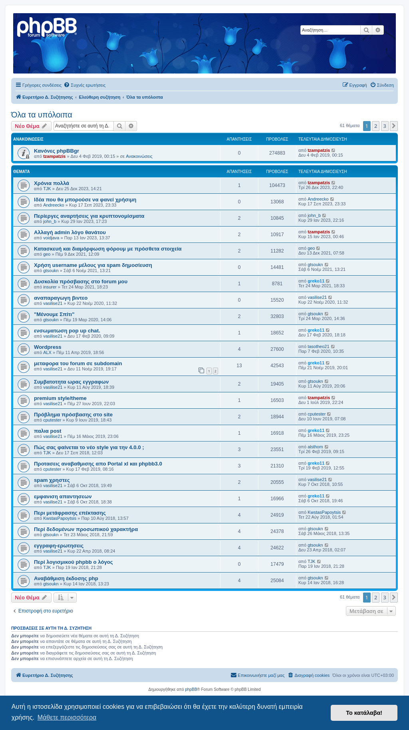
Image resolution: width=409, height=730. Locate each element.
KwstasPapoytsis (59, 518)
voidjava (51, 237)
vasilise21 (52, 303)
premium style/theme (60, 398)
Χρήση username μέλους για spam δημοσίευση (93, 265)
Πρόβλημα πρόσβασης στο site (73, 415)
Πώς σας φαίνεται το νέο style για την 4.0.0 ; (89, 447)
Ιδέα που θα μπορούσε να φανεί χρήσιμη (85, 200)
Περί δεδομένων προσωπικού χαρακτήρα (86, 529)
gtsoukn (51, 270)
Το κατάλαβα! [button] (364, 713)
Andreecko (53, 205)
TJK (47, 188)
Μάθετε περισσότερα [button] (67, 717)
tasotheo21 (318, 346)
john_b (49, 221)
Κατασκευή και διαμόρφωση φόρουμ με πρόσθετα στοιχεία (108, 249)
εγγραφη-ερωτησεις (58, 546)
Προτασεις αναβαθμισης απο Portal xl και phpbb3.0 (98, 464)
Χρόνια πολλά (51, 183)
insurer (50, 286)
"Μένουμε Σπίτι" (54, 314)
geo (46, 254)
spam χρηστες (52, 480)
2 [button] (375, 125)
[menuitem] (84, 85)
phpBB (191, 689)
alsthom (315, 446)
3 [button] (384, 125)
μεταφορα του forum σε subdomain (78, 363)
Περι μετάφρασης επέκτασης (70, 513)
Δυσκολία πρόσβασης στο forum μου (80, 281)
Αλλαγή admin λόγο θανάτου (70, 232)
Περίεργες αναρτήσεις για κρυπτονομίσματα (89, 216)
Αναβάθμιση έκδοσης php (66, 578)
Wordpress (48, 347)
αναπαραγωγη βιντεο (60, 298)
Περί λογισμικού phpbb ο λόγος (73, 562)
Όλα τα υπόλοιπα (41, 114)
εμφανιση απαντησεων (63, 496)
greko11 (316, 280)
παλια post (47, 431)
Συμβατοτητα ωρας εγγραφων (71, 382)
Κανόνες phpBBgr (56, 151)
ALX (47, 352)
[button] (394, 126)
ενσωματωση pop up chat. (67, 331)
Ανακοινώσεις (139, 156)
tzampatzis (54, 156)
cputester (52, 420)
